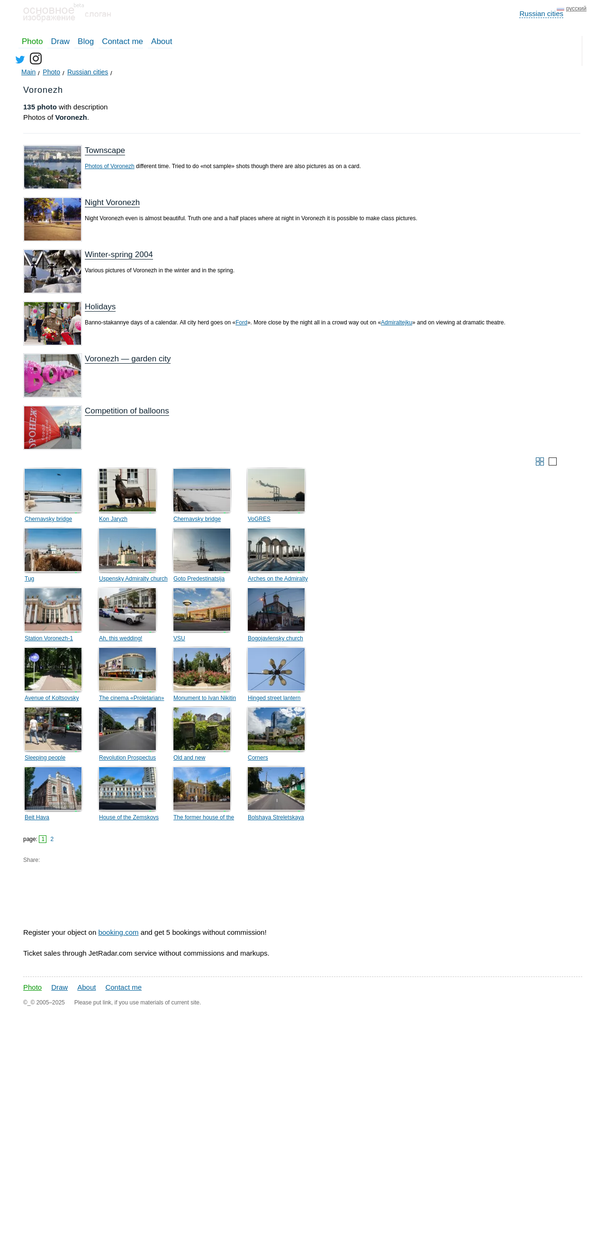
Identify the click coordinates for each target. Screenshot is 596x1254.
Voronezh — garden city (128, 358)
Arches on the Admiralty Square (278, 580)
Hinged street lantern (274, 698)
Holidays (100, 306)
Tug (29, 578)
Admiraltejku (396, 322)
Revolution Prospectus (127, 757)
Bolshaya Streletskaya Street (276, 819)
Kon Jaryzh (113, 519)
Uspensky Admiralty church (133, 578)
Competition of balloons (127, 410)
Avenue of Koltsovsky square (52, 699)
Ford (241, 322)
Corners (258, 757)
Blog (86, 41)
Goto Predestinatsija (199, 578)
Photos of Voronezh (110, 166)
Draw (60, 41)
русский (576, 8)
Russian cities (541, 13)
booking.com (118, 932)
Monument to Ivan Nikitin (204, 698)
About (161, 41)
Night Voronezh (112, 202)
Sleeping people (45, 757)
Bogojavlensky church (275, 638)
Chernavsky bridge (48, 519)
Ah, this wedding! (120, 638)
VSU (179, 638)
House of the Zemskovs (129, 817)
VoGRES (259, 519)
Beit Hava (37, 817)
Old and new (189, 757)
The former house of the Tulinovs (203, 819)
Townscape (105, 150)
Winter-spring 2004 (119, 254)
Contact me (122, 41)
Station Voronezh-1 (49, 638)
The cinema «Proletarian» (131, 698)
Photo (32, 41)
